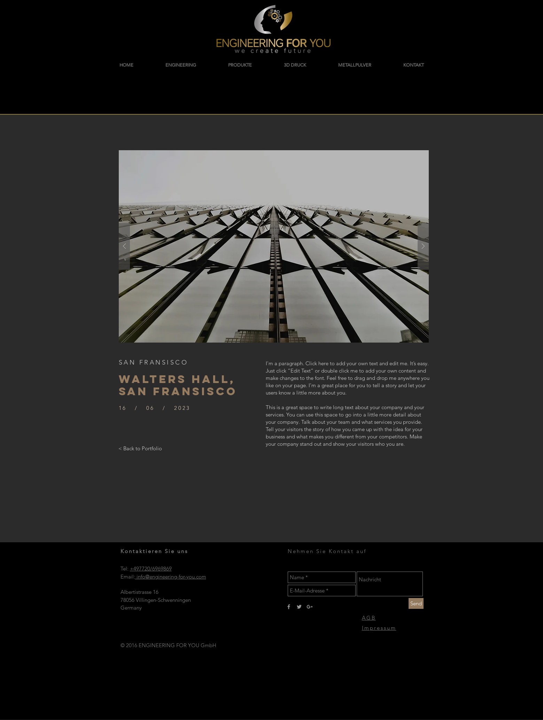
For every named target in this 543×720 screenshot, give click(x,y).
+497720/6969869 (151, 568)
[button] (274, 246)
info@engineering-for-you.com (170, 576)
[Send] (416, 603)
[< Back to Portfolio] (140, 448)
